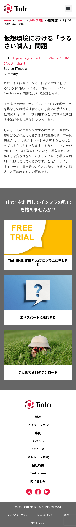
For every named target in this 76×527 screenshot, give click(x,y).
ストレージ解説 (38, 457)
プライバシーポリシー (18, 515)
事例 (38, 433)
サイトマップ (38, 522)
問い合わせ (38, 481)
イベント (38, 441)
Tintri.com (38, 473)
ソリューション (38, 425)
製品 (38, 417)
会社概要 (38, 465)
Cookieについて (45, 515)
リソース (38, 449)
